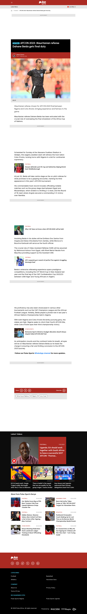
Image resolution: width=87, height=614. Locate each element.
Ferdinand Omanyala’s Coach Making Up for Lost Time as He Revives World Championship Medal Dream (66, 518)
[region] (43, 478)
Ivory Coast (43, 396)
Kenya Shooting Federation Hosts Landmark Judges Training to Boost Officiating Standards (31, 532)
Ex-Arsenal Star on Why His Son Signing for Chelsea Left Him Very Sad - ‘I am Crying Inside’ (66, 532)
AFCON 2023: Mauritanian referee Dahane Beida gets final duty (35, 10)
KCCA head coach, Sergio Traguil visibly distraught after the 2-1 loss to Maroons (20, 485)
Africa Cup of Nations (23, 396)
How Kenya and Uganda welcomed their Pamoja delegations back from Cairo (64, 485)
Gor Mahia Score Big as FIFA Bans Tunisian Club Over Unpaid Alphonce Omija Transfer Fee (31, 504)
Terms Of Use (15, 591)
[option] (21, 478)
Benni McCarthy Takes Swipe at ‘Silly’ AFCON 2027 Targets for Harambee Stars (65, 503)
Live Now (72, 7)
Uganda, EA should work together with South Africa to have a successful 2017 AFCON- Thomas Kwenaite (52, 451)
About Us (14, 588)
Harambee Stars (61, 498)
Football (16, 10)
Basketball (49, 576)
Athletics (59, 512)
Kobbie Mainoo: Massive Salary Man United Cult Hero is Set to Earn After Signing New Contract (31, 518)
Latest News (14, 7)
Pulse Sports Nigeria (17, 599)
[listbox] (43, 478)
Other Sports (26, 526)
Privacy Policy (50, 588)
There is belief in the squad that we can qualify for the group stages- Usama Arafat (42, 485)
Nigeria (34, 396)
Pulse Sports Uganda (53, 599)
